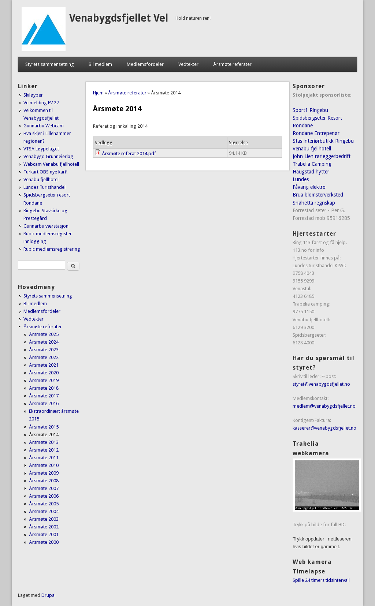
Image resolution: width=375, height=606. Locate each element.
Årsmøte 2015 (44, 427)
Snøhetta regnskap (314, 203)
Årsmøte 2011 (44, 457)
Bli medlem (100, 64)
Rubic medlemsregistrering (51, 249)
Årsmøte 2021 (44, 365)
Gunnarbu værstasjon (45, 226)
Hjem (98, 93)
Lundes (301, 179)
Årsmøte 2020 (44, 372)
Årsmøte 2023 (44, 349)
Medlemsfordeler (145, 64)
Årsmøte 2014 (44, 434)
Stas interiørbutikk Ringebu (323, 141)
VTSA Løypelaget (41, 149)
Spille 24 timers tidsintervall (321, 580)
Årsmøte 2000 (44, 542)
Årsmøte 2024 (44, 342)
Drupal (48, 595)
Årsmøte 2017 (44, 396)
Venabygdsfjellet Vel (118, 18)
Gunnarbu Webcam (43, 125)
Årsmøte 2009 (44, 473)
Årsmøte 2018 (44, 388)
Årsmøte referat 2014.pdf (129, 153)
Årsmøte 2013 (44, 442)
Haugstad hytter (311, 172)
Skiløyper (33, 95)
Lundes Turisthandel (44, 187)
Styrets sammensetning (49, 64)
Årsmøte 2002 (44, 527)
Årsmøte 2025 (44, 334)
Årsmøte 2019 (44, 380)
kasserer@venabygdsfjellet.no (324, 428)
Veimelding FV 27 (41, 102)
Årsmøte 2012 (44, 450)
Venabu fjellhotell (41, 179)
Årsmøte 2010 (44, 465)
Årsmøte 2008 (44, 480)
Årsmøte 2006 (44, 496)
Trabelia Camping (312, 164)
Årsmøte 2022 (44, 357)
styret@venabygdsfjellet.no (321, 384)
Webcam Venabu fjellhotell (51, 164)
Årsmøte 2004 (44, 511)
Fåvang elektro (309, 187)
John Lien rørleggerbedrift (321, 156)
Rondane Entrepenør (316, 133)
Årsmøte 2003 (44, 519)
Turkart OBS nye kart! (45, 172)
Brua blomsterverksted (318, 195)
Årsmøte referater (232, 64)
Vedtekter (188, 64)
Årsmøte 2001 (44, 534)
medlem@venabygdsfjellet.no (324, 406)
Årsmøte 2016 (44, 403)
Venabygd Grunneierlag (48, 156)
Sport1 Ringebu (310, 110)
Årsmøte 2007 (44, 488)
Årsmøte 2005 (44, 503)
